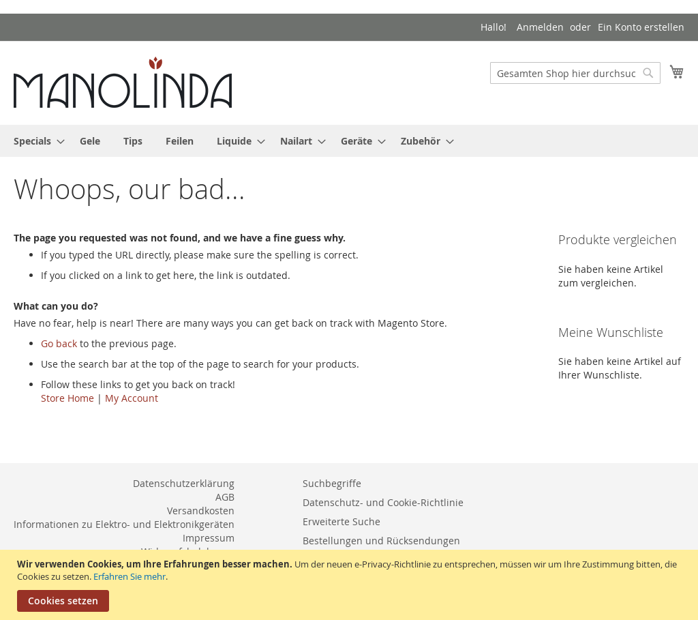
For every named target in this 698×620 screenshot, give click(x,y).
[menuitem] (35, 141)
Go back (59, 343)
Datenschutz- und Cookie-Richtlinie (383, 502)
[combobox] (575, 73)
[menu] (349, 141)
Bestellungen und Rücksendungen (381, 540)
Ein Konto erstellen (641, 26)
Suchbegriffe (332, 483)
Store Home (67, 398)
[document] (350, 585)
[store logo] (123, 82)
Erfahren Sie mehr (129, 576)
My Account (131, 398)
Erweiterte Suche (341, 521)
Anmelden (540, 26)
